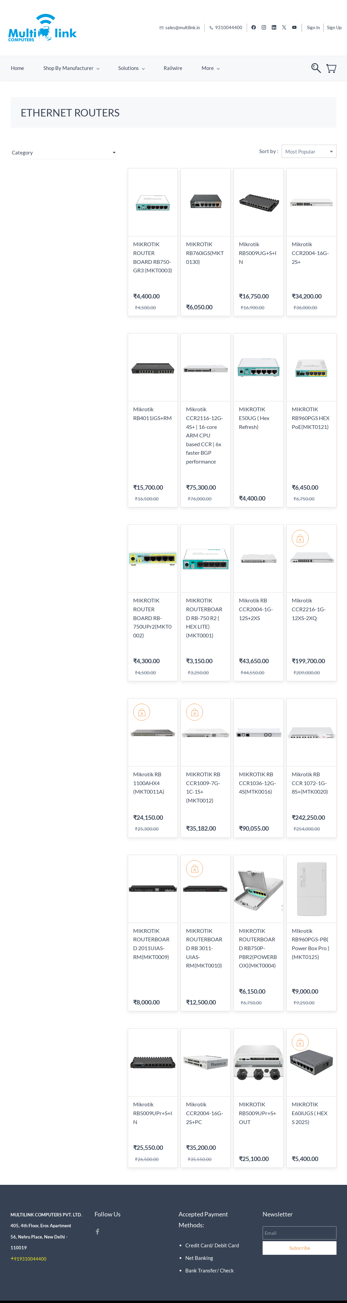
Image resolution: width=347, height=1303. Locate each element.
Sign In (313, 25)
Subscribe (299, 1235)
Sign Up (334, 25)
